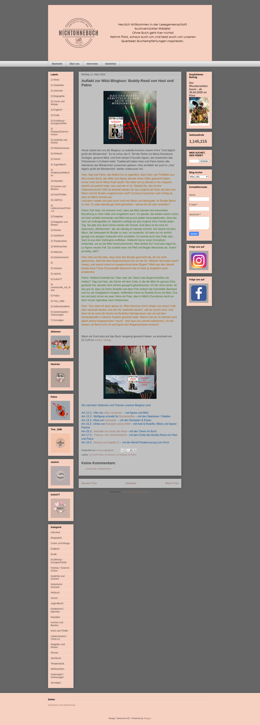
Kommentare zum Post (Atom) (135, 491)
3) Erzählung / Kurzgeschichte (59, 122)
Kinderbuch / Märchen (57, 610)
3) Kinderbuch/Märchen (60, 172)
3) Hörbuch (56, 153)
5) (52, 262)
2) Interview (57, 90)
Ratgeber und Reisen (58, 645)
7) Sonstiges (57, 320)
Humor (54, 598)
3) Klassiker (57, 181)
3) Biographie (58, 96)
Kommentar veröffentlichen (98, 469)
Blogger (147, 718)
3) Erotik (55, 115)
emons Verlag (103, 340)
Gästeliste (110, 63)
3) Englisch (56, 109)
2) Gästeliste (57, 85)
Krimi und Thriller (59, 630)
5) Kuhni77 (56, 279)
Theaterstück (57, 663)
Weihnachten (57, 669)
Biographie (56, 537)
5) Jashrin (56, 273)
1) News (55, 79)
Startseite (57, 63)
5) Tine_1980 (57, 301)
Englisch (55, 548)
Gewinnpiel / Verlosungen (57, 676)
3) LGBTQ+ (57, 200)
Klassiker (55, 617)
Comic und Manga (60, 543)
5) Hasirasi (122, 454)
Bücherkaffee (127, 416)
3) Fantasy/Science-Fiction (60, 131)
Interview (55, 532)
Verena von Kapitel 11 (107, 442)
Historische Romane (56, 585)
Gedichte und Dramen (58, 577)
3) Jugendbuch (58, 164)
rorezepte (110, 420)
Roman (54, 652)
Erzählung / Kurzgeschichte (59, 561)
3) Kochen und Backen (58, 188)
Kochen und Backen (57, 624)
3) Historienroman (60, 148)
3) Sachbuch (57, 235)
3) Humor (55, 159)
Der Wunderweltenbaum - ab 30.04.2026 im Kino (198, 89)
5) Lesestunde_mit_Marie (60, 287)
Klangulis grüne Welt (118, 423)
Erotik (54, 554)
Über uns (74, 63)
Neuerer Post (89, 483)
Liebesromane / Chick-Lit (59, 637)
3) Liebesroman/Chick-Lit (61, 208)
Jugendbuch (57, 603)
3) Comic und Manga (58, 103)
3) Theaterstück (59, 241)
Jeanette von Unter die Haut (110, 431)
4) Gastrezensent (59, 257)
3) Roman (56, 230)
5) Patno (132, 454)
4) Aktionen (110, 454)
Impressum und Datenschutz (61, 705)
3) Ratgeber (57, 216)
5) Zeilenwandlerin (60, 306)
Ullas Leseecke (113, 412)
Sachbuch (56, 658)
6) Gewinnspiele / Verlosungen (60, 313)
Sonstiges (56, 682)
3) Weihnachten (59, 246)
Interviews (92, 63)
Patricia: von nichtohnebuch (110, 435)
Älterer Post (172, 483)
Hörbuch (55, 592)
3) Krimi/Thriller (96, 454)
